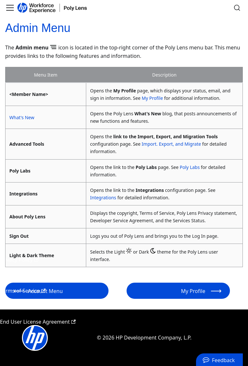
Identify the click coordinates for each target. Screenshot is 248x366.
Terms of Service (23, 290)
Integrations (103, 197)
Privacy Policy (19, 259)
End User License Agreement (38, 321)
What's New (21, 117)
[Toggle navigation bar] (10, 8)
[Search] (237, 8)
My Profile (152, 98)
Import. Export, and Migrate (171, 144)
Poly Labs (190, 167)
